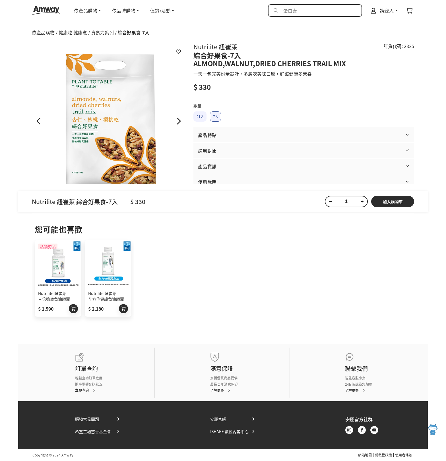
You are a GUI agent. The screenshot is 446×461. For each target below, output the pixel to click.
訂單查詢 (86, 368)
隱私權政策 (383, 455)
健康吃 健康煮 (73, 32)
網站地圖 (365, 455)
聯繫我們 (356, 368)
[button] (303, 134)
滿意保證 (221, 368)
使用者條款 (403, 455)
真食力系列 (102, 32)
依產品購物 (43, 32)
